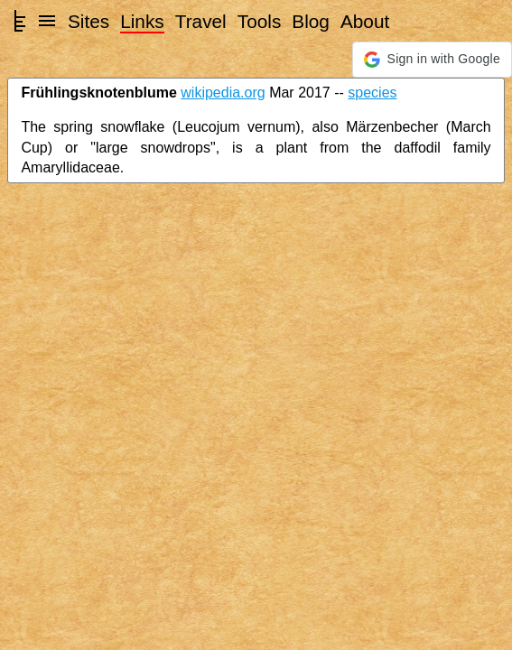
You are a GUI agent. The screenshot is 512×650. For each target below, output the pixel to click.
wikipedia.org (223, 92)
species (372, 92)
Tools (259, 21)
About (364, 21)
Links (142, 21)
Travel (201, 21)
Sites (88, 21)
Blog (311, 21)
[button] (432, 60)
